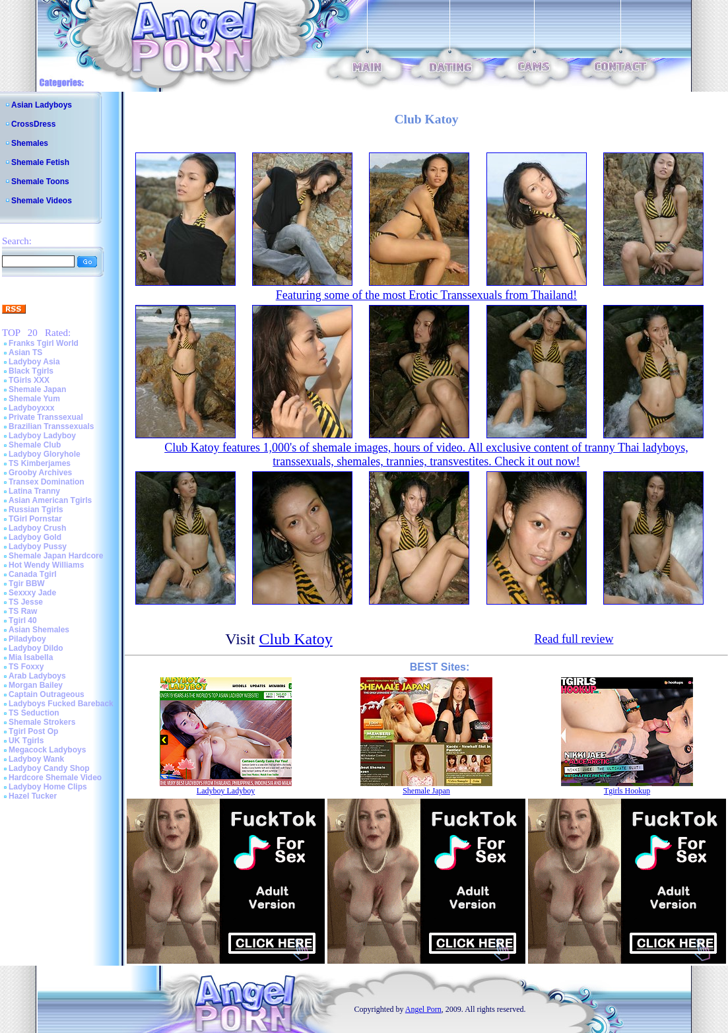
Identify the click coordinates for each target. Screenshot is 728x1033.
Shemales (29, 143)
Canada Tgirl (33, 574)
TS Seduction (34, 712)
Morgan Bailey (36, 685)
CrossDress (33, 124)
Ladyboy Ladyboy (42, 435)
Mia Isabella (31, 657)
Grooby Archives (40, 472)
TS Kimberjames (40, 463)
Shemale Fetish (40, 162)
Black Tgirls (31, 371)
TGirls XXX (29, 380)
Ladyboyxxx (31, 408)
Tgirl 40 (23, 620)
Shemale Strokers (42, 722)
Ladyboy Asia (34, 361)
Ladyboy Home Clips (48, 786)
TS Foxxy (26, 666)
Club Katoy (296, 639)
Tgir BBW (27, 583)
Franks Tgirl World (44, 343)
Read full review (573, 639)
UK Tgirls (26, 740)
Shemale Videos (41, 200)
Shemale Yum (34, 398)
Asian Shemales (39, 629)
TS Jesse (26, 602)
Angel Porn (423, 1009)
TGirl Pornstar (35, 518)
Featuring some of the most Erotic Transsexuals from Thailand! (427, 295)
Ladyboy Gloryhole (45, 454)
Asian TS (25, 352)
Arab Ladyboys (37, 676)
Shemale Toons (40, 181)
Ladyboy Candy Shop (49, 768)
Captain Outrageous (46, 694)
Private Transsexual (46, 417)
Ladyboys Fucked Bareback (61, 703)
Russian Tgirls (36, 509)
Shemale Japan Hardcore (56, 555)
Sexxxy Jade (32, 592)
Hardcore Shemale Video (55, 777)
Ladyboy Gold (35, 537)
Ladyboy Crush (37, 528)
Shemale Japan (37, 389)
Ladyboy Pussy (38, 546)
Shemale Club (35, 445)
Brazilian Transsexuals (51, 426)
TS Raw (23, 611)
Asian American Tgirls (50, 500)
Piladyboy (27, 639)
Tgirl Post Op (33, 731)
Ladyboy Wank (36, 759)
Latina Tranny (34, 491)
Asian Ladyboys (41, 105)
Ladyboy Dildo (36, 648)
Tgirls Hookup (627, 790)
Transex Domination (46, 481)
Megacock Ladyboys (47, 749)
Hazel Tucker (33, 796)
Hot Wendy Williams (46, 565)
